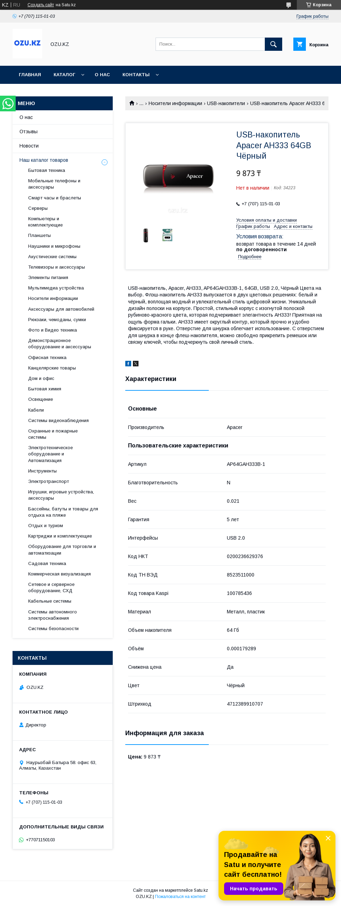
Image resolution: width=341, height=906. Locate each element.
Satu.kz (201, 890)
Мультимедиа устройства (56, 288)
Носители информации (175, 103)
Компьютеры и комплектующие (45, 222)
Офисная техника (47, 357)
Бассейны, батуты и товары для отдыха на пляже (63, 512)
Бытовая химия (44, 388)
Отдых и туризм (45, 525)
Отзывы (28, 131)
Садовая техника (47, 563)
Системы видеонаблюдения (58, 420)
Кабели (36, 410)
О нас (102, 74)
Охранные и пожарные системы (53, 434)
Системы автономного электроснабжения (52, 615)
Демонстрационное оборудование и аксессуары (59, 343)
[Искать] (273, 44)
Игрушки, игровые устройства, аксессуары (61, 495)
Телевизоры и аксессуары (56, 267)
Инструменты (42, 471)
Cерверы (38, 208)
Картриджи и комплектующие (60, 536)
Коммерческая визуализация (59, 574)
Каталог (64, 74)
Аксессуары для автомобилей (61, 309)
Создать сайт (40, 4)
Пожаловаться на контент (180, 896)
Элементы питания (48, 277)
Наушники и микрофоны (54, 246)
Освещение (40, 399)
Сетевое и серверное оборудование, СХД (51, 587)
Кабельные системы (49, 601)
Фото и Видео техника (52, 330)
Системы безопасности (53, 628)
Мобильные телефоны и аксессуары (54, 184)
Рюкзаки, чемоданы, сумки (57, 319)
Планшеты (39, 235)
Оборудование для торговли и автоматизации (62, 549)
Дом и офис (41, 378)
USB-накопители (226, 103)
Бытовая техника (46, 170)
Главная (30, 74)
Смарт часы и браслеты (54, 197)
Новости (29, 146)
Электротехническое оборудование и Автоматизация (50, 454)
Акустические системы (52, 256)
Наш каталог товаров (43, 160)
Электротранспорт (48, 481)
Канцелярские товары (52, 368)
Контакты (136, 74)
